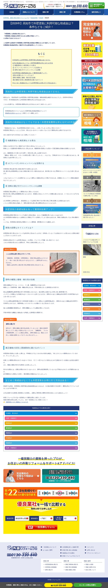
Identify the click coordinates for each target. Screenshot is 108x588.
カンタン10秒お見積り (87, 585)
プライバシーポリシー (93, 553)
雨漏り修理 (87, 561)
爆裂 (84, 257)
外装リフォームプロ (54, 579)
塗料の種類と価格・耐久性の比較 (24, 77)
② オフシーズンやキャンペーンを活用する (27, 67)
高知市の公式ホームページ (13, 113)
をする (41, 527)
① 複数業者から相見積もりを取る (24, 65)
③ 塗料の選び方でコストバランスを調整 (26, 70)
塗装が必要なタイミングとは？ (23, 75)
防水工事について (91, 569)
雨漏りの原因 (89, 564)
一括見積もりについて (49, 547)
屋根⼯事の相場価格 (71, 567)
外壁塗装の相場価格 (51, 567)
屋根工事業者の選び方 (71, 564)
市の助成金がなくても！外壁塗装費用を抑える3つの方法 (33, 63)
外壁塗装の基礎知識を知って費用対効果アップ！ (30, 73)
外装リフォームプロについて (71, 556)
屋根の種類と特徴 (70, 569)
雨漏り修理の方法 (91, 567)
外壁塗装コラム (79, 12)
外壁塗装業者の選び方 (51, 564)
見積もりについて (29, 12)
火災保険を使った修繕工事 (70, 547)
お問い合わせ (91, 550)
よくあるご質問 (47, 550)
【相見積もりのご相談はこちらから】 (16, 402)
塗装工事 (46, 12)
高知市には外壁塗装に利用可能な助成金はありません (32, 60)
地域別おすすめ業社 (68, 553)
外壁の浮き (86, 272)
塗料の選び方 (49, 569)
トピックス (90, 547)
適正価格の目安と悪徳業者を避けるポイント (28, 80)
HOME (12, 12)
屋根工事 (62, 12)
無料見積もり (96, 12)
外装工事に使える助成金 (69, 550)
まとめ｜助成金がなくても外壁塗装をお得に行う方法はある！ (35, 83)
